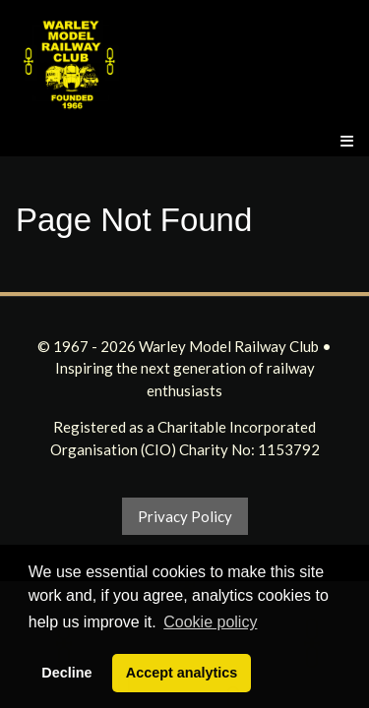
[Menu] (347, 141)
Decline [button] (66, 672)
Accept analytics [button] (182, 672)
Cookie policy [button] (210, 622)
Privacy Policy (185, 516)
